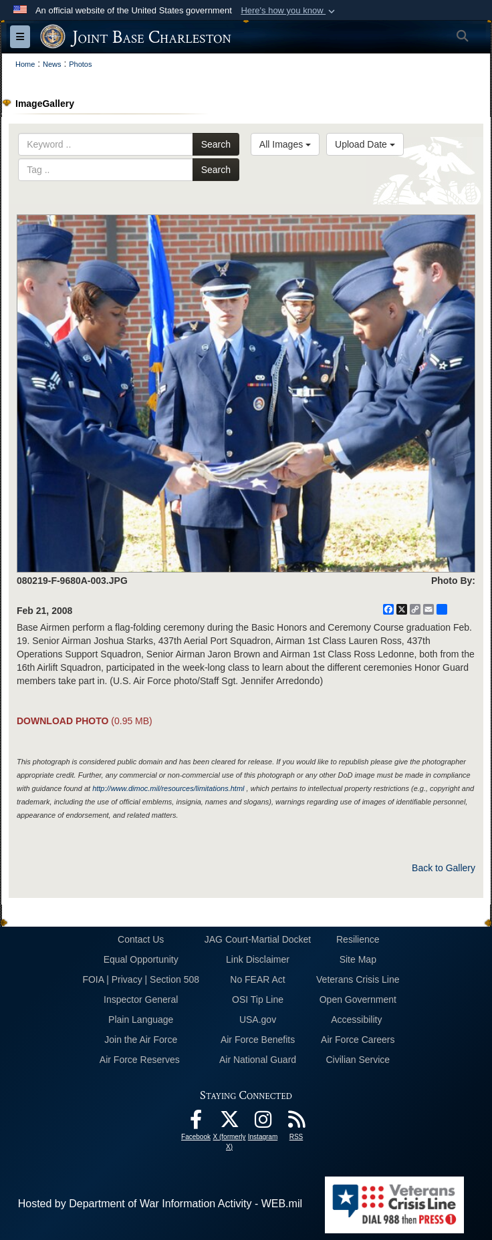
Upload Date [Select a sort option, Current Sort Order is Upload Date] (365, 144)
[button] (289, 10)
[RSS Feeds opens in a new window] (296, 1122)
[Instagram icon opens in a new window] (262, 1122)
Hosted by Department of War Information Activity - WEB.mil (160, 1203)
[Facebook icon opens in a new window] (196, 1122)
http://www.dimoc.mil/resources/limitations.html (168, 788)
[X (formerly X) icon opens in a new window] (229, 1122)
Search (216, 144)
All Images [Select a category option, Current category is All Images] (285, 144)
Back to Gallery (443, 868)
